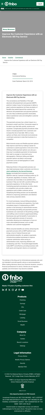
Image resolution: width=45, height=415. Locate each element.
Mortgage (22, 314)
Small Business (22, 321)
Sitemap (22, 346)
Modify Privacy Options (22, 360)
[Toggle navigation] (2, 4)
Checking (22, 300)
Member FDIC (22, 367)
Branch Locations (22, 342)
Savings (22, 303)
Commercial (19, 57)
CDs (22, 307)
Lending (22, 318)
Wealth (22, 325)
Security (22, 363)
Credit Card (22, 310)
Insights (10, 57)
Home (4, 57)
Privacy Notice (22, 356)
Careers (22, 339)
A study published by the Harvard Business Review (22, 171)
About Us (22, 335)
